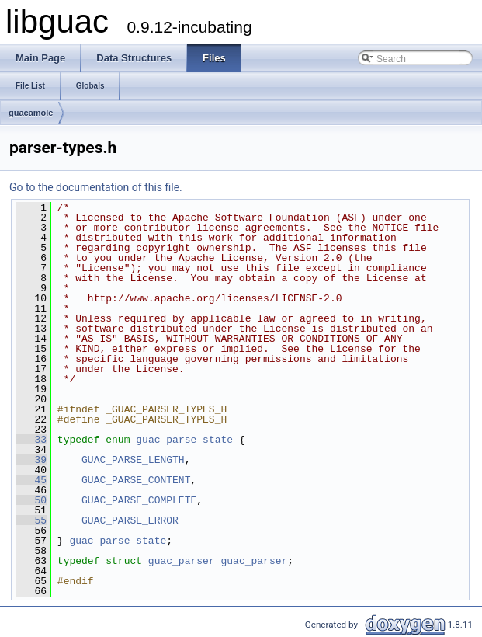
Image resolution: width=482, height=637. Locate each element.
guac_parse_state (184, 440)
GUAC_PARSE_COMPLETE (138, 500)
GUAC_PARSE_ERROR (130, 520)
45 (31, 480)
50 (31, 500)
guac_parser (181, 561)
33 (31, 440)
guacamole (31, 112)
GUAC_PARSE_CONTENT (135, 480)
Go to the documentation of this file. (95, 187)
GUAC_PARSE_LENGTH (133, 460)
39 (31, 460)
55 (31, 520)
